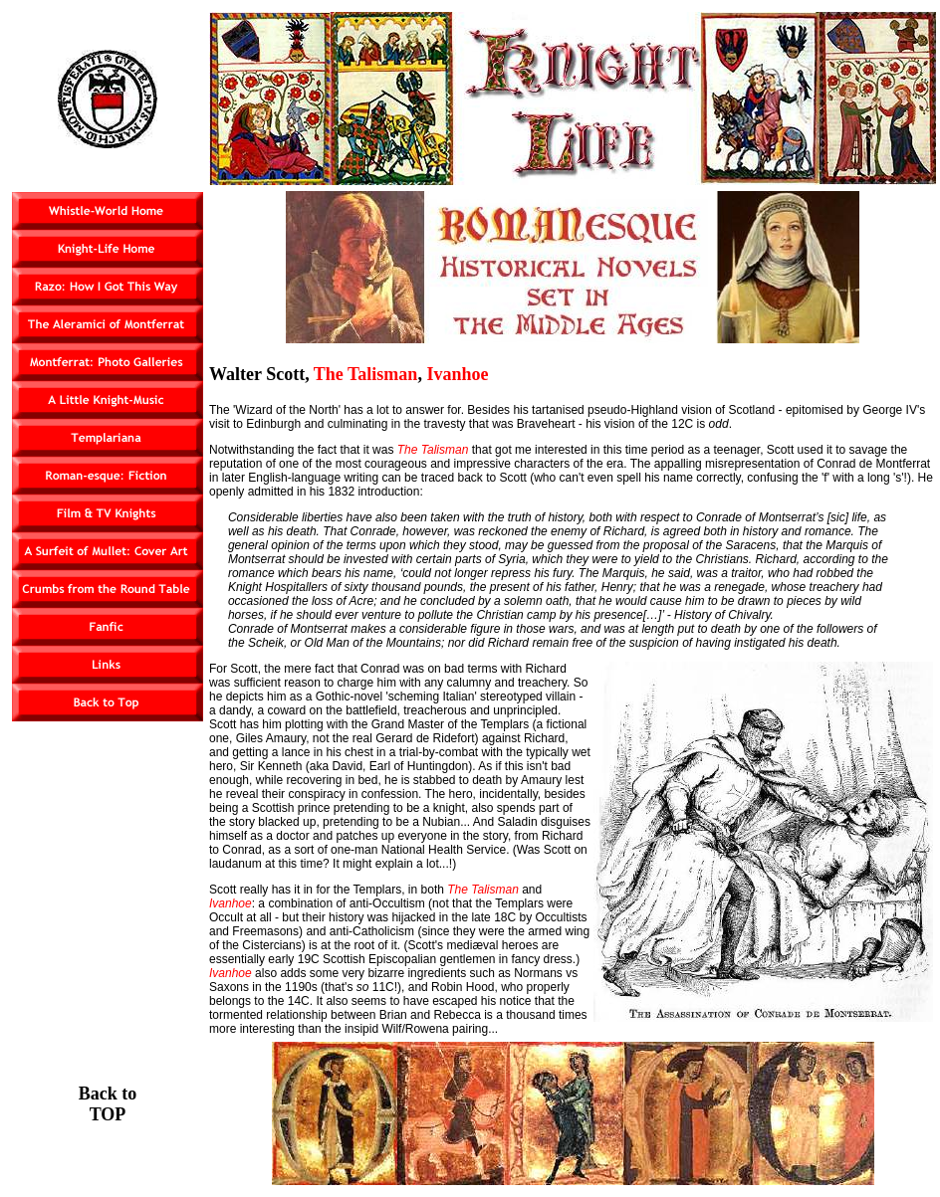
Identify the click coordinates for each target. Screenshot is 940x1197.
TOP (108, 1114)
